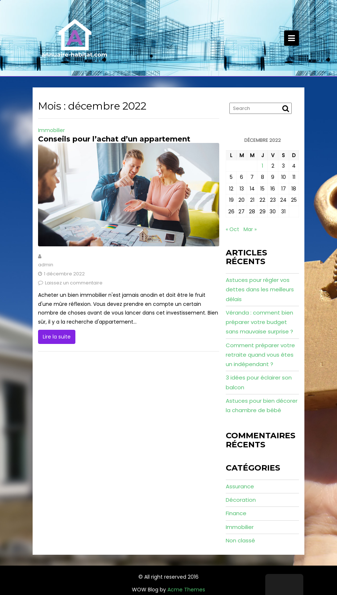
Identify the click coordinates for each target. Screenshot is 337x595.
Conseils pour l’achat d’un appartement (114, 139)
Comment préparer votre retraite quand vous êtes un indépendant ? (260, 354)
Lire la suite (57, 336)
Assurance (240, 486)
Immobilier (51, 130)
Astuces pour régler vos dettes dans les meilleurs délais (260, 289)
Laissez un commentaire (74, 282)
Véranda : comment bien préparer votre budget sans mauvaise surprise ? (259, 322)
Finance (236, 513)
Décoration (241, 500)
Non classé (240, 540)
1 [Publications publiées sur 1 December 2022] (262, 165)
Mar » (250, 229)
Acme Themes (186, 589)
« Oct (232, 229)
